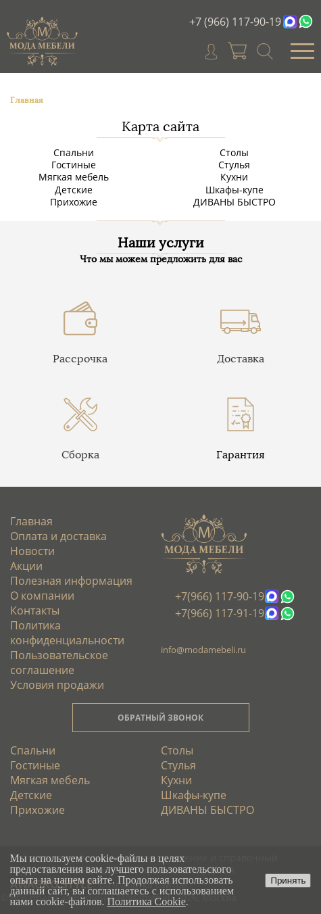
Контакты (34, 610)
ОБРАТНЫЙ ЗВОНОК (160, 717)
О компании (42, 595)
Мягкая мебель (74, 176)
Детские (74, 189)
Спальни (73, 152)
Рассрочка (80, 358)
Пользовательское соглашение (59, 662)
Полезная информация (71, 580)
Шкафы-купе (234, 189)
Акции (26, 565)
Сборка (80, 454)
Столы (234, 152)
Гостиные (73, 164)
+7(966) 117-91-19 (219, 613)
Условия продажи (57, 684)
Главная (31, 521)
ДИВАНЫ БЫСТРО (234, 201)
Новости (32, 551)
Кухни (234, 176)
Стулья (234, 164)
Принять (287, 880)
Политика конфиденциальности (67, 633)
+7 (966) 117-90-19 (235, 21)
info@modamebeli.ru (203, 650)
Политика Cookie (146, 901)
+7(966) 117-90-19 (219, 596)
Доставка (240, 358)
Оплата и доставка (58, 536)
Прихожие (73, 201)
